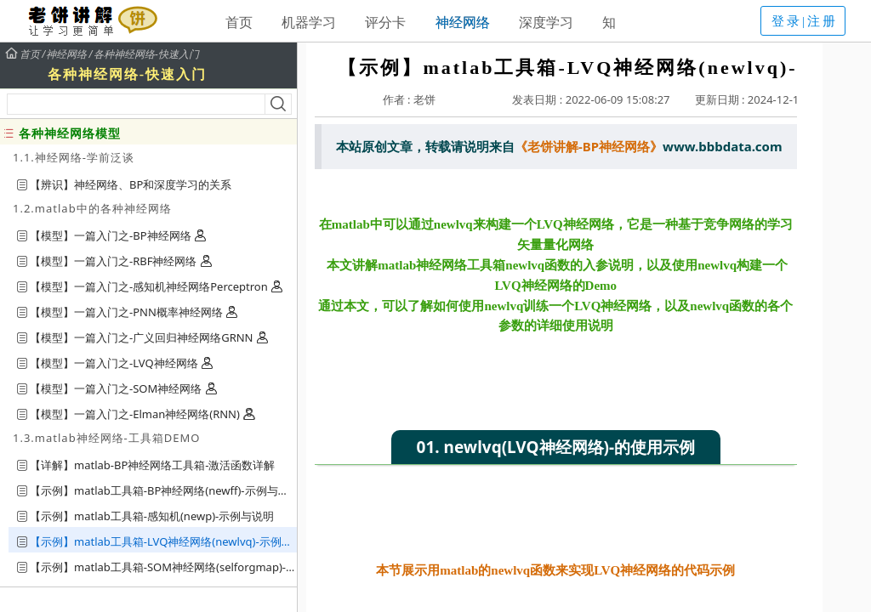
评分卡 (385, 22)
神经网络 (463, 22)
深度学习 (546, 22)
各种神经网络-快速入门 (146, 54)
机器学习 (309, 22)
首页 (239, 22)
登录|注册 (804, 21)
